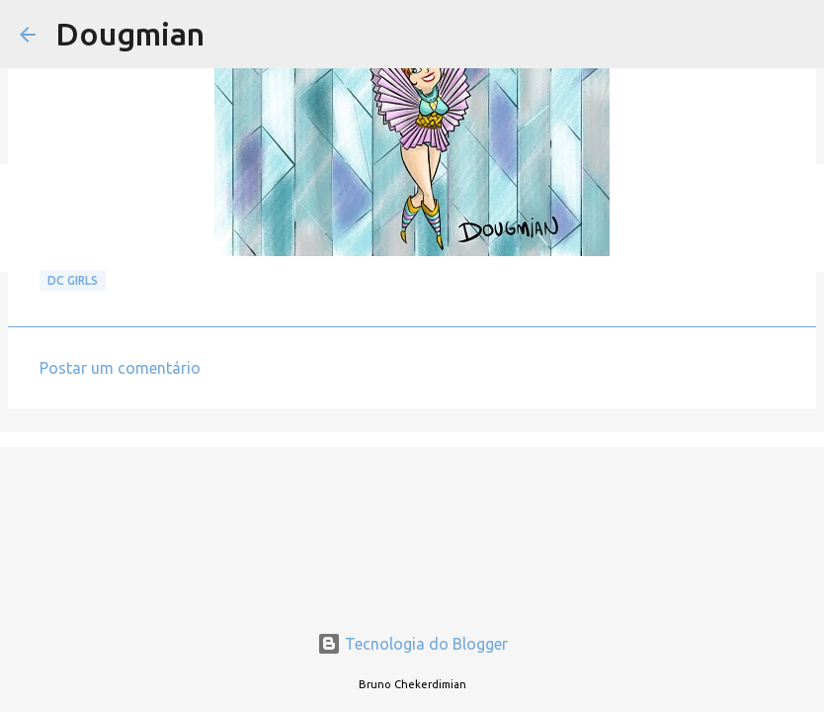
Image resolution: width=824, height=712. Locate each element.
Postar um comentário (120, 368)
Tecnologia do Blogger (412, 644)
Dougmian (130, 33)
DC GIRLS (72, 280)
